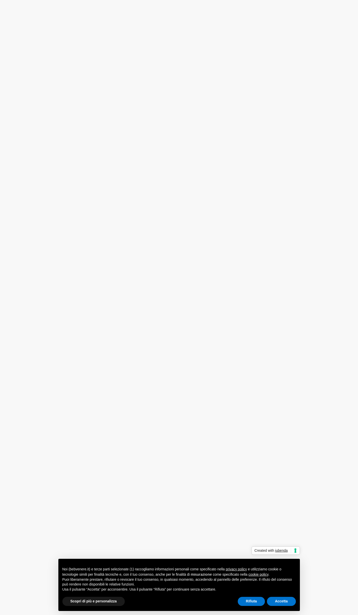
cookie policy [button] (258, 574)
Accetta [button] (281, 601)
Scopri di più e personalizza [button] (93, 601)
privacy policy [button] (236, 569)
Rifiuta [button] (251, 601)
